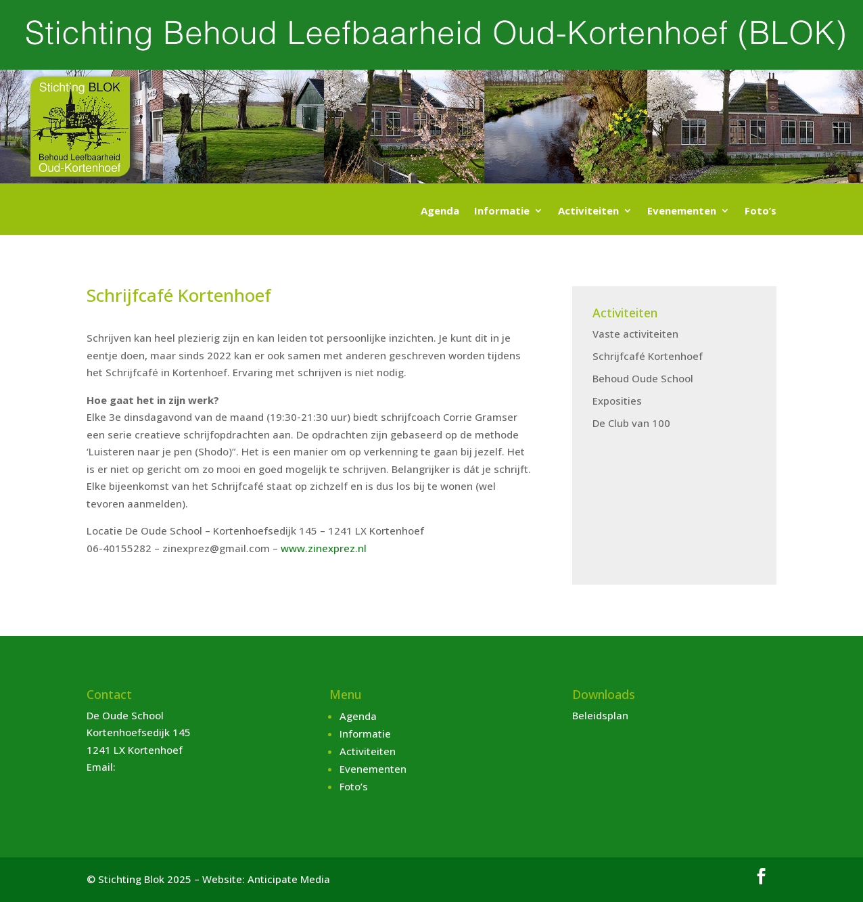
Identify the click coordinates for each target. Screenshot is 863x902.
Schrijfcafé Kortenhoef (647, 356)
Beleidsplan (600, 715)
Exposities (617, 400)
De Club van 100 (631, 423)
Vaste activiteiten (635, 333)
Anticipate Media (289, 879)
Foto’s (760, 211)
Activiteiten (588, 211)
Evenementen (681, 211)
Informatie (502, 211)
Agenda (440, 211)
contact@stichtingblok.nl (178, 766)
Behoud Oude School (642, 378)
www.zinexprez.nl (324, 548)
